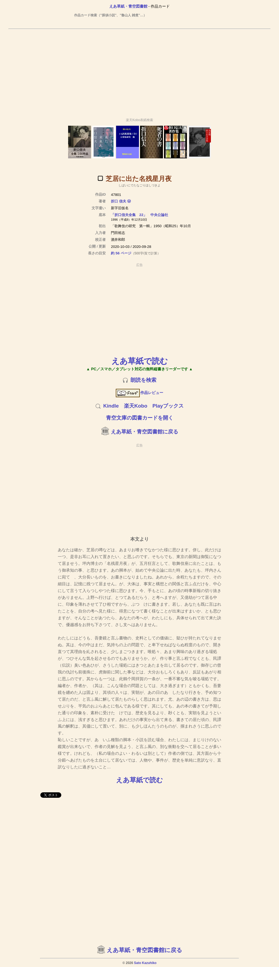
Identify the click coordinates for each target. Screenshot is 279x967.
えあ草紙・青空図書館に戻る (144, 432)
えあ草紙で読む (139, 360)
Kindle (111, 406)
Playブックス (168, 406)
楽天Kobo (135, 406)
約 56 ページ (121, 253)
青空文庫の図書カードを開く (139, 418)
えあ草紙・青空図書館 (128, 6)
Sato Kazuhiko (145, 963)
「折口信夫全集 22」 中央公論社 (139, 215)
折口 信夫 (118, 201)
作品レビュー (139, 392)
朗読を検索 (143, 380)
